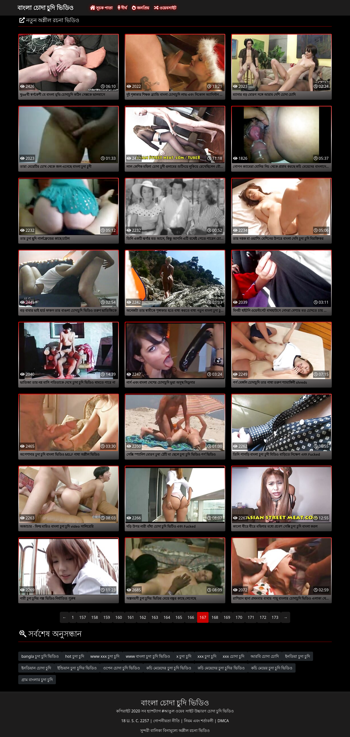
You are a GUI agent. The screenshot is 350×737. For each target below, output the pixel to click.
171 (251, 617)
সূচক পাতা (101, 7)
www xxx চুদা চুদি (105, 656)
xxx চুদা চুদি (207, 656)
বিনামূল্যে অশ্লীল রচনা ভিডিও (186, 730)
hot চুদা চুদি (74, 656)
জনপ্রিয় (140, 7)
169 (227, 617)
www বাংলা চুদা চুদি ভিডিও (148, 656)
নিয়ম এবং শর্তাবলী (199, 720)
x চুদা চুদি (183, 656)
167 (203, 617)
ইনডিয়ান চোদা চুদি (36, 668)
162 (142, 617)
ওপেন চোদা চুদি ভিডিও (121, 668)
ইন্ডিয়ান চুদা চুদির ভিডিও (76, 668)
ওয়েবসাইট (165, 7)
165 (178, 617)
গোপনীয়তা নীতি (167, 720)
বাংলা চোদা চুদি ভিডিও (45, 7)
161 (130, 617)
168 (214, 617)
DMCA (223, 720)
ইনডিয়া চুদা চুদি (297, 656)
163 (154, 617)
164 (166, 617)
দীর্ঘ (122, 7)
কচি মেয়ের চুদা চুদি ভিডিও (272, 668)
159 (106, 617)
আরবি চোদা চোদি (265, 656)
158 (94, 617)
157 (82, 617)
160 (118, 617)
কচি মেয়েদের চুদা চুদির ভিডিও (221, 668)
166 (190, 617)
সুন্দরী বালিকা (151, 730)
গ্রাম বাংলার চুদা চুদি (37, 679)
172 (263, 617)
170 (239, 617)
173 (275, 617)
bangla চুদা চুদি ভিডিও (40, 656)
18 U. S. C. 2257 (135, 720)
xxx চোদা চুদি (233, 656)
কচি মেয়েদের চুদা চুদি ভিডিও (168, 668)
